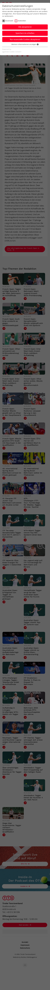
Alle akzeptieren (25, 27)
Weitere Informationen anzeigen (25, 44)
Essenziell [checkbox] (9, 21)
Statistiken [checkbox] (22, 21)
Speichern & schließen (25, 33)
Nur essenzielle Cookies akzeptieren (25, 39)
